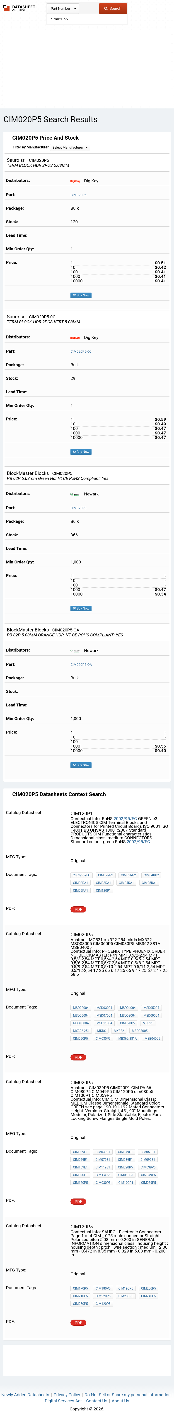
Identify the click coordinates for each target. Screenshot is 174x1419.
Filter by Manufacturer (30, 147)
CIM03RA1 (103, 883)
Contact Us (96, 1400)
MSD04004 (128, 1008)
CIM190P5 (125, 1288)
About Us (120, 1400)
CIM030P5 (103, 1038)
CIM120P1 (103, 890)
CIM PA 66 (103, 1175)
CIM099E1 (147, 1159)
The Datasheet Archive (19, 8)
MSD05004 (151, 1008)
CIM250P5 (80, 1304)
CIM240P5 (148, 1296)
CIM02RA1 (80, 883)
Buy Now (81, 295)
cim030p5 (103, 1182)
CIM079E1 (103, 1159)
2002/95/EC (125, 818)
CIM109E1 (80, 1167)
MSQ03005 (140, 1031)
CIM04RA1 (126, 883)
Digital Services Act (63, 1400)
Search (112, 8)
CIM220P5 (103, 1296)
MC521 (148, 1023)
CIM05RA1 (149, 883)
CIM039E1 (103, 1152)
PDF (78, 909)
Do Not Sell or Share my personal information (128, 1394)
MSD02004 (81, 1008)
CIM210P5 (80, 1296)
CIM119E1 (103, 1167)
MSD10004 (81, 1023)
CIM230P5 (125, 1296)
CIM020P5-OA (81, 665)
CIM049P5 (148, 1175)
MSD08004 (128, 1015)
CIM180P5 (103, 1288)
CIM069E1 (80, 1159)
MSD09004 (151, 1015)
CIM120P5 (80, 1182)
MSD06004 (81, 1015)
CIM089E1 (125, 1159)
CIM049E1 (125, 1152)
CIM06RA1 (80, 890)
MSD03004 (104, 1008)
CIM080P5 (125, 1175)
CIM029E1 (80, 1152)
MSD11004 (104, 1023)
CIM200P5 (148, 1288)
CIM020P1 (80, 1175)
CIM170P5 (80, 1288)
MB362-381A (127, 1038)
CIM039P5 (148, 1167)
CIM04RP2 (151, 875)
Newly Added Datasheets (25, 1394)
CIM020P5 (78, 195)
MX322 (119, 1031)
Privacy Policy (67, 1394)
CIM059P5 (148, 1182)
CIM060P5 (80, 1038)
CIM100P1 (125, 1182)
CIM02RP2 (105, 875)
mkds (101, 1031)
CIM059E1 (147, 1152)
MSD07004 (104, 1015)
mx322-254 (81, 1031)
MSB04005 (152, 1038)
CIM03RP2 (128, 875)
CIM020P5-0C (80, 351)
